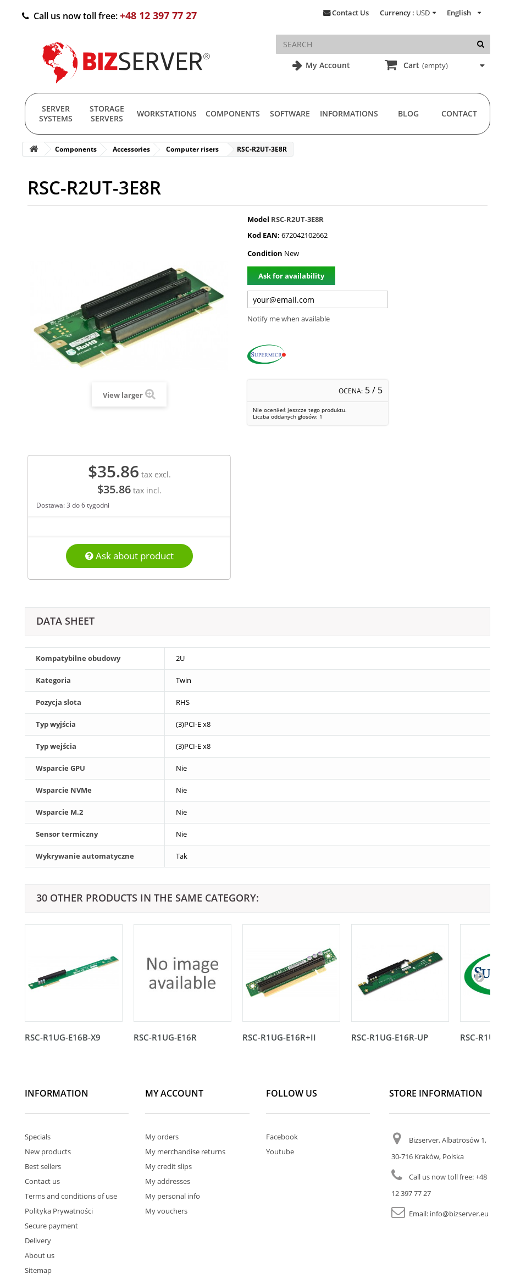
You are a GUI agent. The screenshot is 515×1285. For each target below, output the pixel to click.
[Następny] (479, 976)
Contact (459, 113)
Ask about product (129, 555)
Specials (38, 1137)
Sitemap (38, 1270)
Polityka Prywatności (59, 1211)
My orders (162, 1137)
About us (39, 1255)
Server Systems (56, 113)
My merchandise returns (185, 1151)
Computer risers (192, 149)
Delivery (38, 1240)
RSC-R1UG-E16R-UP (389, 1037)
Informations (349, 113)
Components (233, 113)
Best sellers (43, 1166)
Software (290, 113)
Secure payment (51, 1226)
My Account (326, 65)
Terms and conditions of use (71, 1196)
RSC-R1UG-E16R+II (279, 1037)
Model (258, 219)
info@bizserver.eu (459, 1214)
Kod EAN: (263, 235)
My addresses (167, 1181)
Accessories (131, 149)
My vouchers (166, 1211)
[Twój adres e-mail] (317, 299)
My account (174, 1093)
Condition (265, 253)
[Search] (480, 44)
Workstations (167, 113)
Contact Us (350, 13)
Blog (408, 113)
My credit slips (168, 1166)
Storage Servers (107, 113)
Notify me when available (288, 319)
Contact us (42, 1181)
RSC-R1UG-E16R (165, 1037)
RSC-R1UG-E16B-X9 (63, 1037)
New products (48, 1151)
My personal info (172, 1196)
